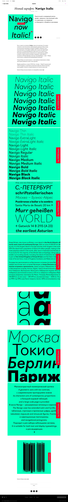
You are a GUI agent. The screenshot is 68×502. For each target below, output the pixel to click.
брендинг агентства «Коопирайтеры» (35, 56)
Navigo (31, 45)
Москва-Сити (43, 48)
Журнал (34, 3)
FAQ (34, 497)
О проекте (26, 497)
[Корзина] (62, 1)
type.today (5, 3)
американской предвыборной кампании (33, 57)
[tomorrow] (65, 3)
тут (28, 479)
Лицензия (31, 497)
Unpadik (37, 48)
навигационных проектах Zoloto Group (39, 47)
